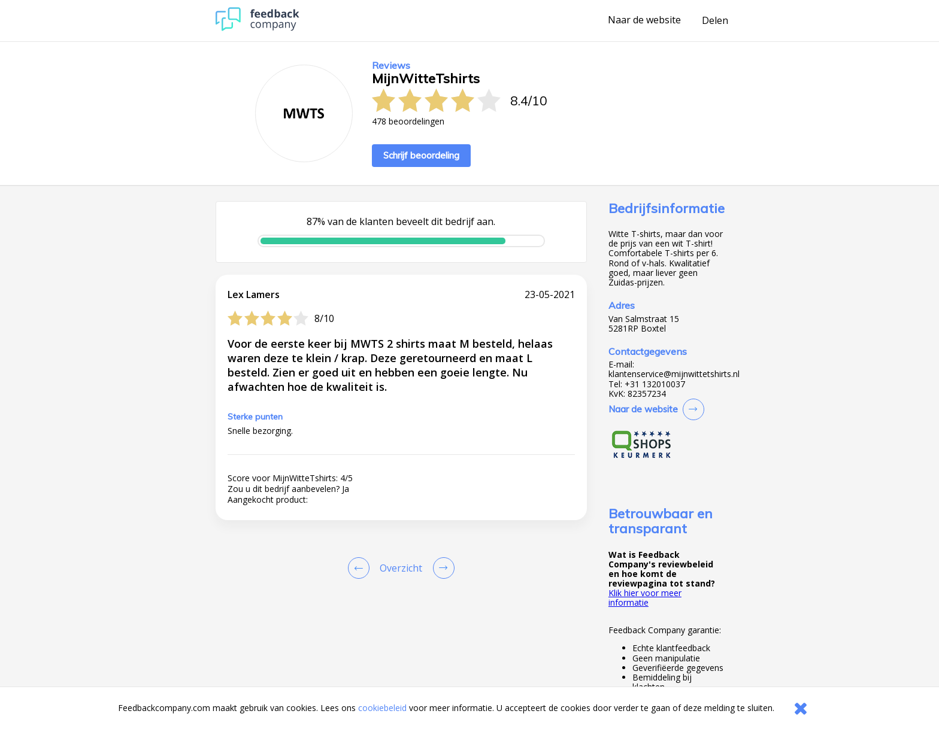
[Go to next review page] (441, 568)
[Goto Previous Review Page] (361, 568)
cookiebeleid (382, 707)
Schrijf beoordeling (421, 155)
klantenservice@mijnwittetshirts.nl (674, 374)
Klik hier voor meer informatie (644, 597)
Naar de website (644, 20)
